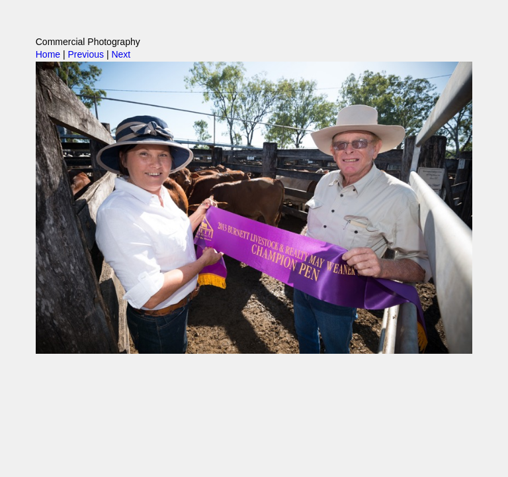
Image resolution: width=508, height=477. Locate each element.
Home (48, 54)
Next (120, 54)
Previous (86, 54)
